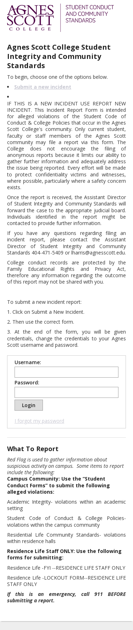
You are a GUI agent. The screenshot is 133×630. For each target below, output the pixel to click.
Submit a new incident (42, 86)
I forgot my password (39, 420)
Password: (27, 382)
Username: (28, 362)
